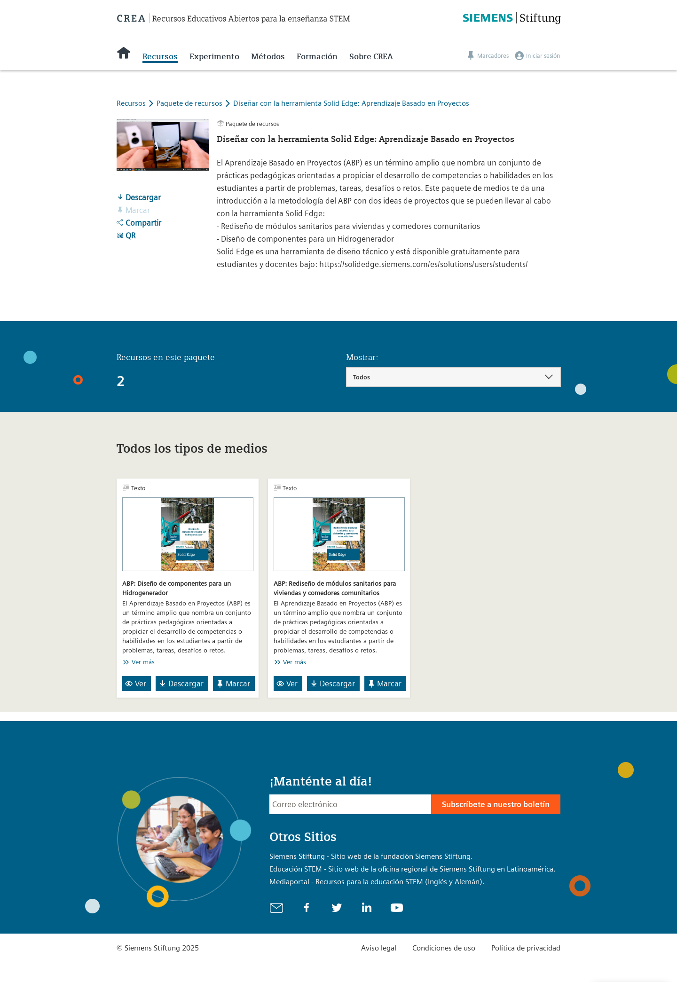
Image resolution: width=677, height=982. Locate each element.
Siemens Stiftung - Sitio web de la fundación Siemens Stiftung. (371, 856)
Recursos (160, 56)
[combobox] (453, 377)
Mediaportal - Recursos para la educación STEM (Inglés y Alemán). (377, 881)
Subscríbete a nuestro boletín (496, 804)
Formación (317, 56)
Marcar (233, 683)
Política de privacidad (525, 947)
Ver (135, 683)
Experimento (214, 56)
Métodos (268, 56)
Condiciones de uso (443, 947)
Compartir (139, 223)
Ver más (143, 662)
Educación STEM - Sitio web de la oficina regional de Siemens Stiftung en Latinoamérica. (412, 868)
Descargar (139, 197)
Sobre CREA (371, 56)
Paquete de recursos (190, 103)
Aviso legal (378, 947)
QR (126, 235)
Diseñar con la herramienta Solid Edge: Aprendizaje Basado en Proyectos (351, 103)
